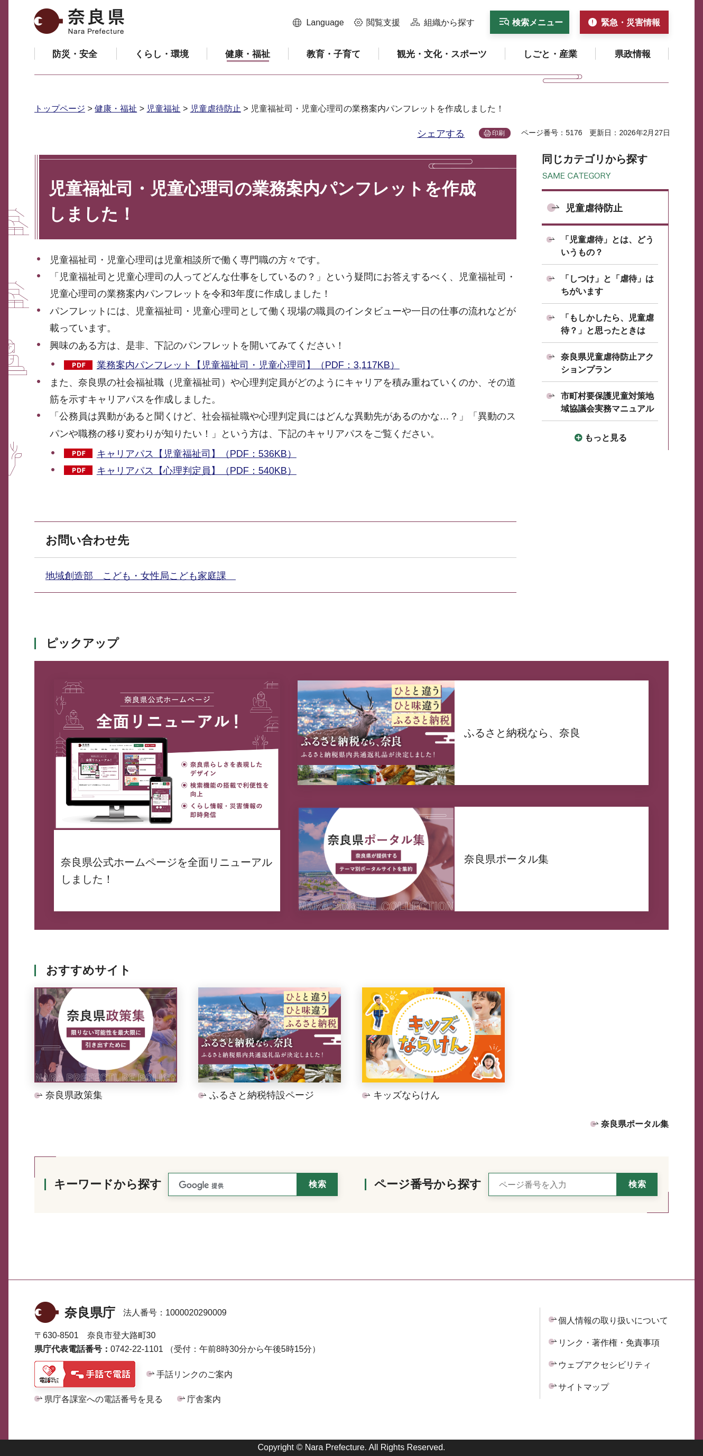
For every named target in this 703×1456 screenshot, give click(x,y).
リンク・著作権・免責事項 (609, 1342)
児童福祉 (163, 108)
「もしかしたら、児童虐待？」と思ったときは (607, 324)
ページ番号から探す (428, 1184)
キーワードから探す (108, 1184)
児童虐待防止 (215, 108)
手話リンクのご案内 (194, 1374)
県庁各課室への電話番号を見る (103, 1399)
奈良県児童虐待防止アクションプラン (607, 363)
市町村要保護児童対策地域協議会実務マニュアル (607, 402)
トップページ (59, 108)
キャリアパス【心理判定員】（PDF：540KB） (197, 470)
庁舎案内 (204, 1399)
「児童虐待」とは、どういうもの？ (607, 246)
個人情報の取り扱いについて (613, 1320)
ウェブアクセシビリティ (604, 1364)
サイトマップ (583, 1387)
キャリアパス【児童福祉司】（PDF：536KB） (197, 454)
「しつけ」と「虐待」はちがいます (607, 285)
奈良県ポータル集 (635, 1123)
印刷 (498, 133)
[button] (318, 22)
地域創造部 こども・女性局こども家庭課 (140, 576)
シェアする (441, 133)
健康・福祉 (116, 108)
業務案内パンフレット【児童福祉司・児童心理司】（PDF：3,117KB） (248, 365)
